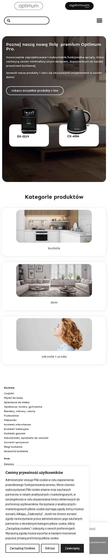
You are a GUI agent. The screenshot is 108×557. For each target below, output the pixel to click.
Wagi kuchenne (13, 449)
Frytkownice (11, 418)
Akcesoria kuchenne (16, 454)
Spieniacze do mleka (16, 405)
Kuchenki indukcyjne (16, 432)
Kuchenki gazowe (14, 436)
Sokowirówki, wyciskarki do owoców (26, 441)
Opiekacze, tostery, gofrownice (23, 409)
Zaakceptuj (72, 548)
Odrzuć (50, 548)
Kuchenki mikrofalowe (17, 427)
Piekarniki (10, 423)
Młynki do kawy (13, 401)
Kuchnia (9, 390)
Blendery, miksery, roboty (19, 414)
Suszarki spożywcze (16, 445)
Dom (7, 461)
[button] (99, 20)
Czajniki (9, 396)
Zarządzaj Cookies (22, 548)
